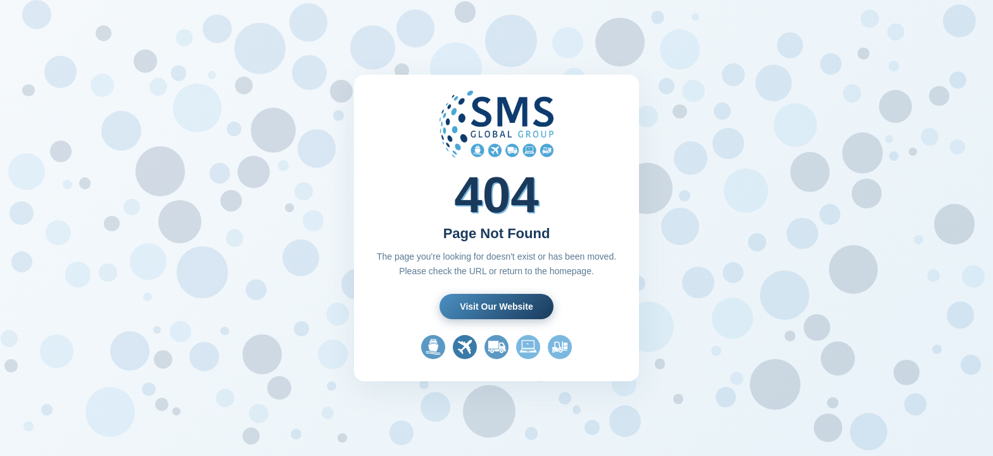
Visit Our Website (496, 306)
